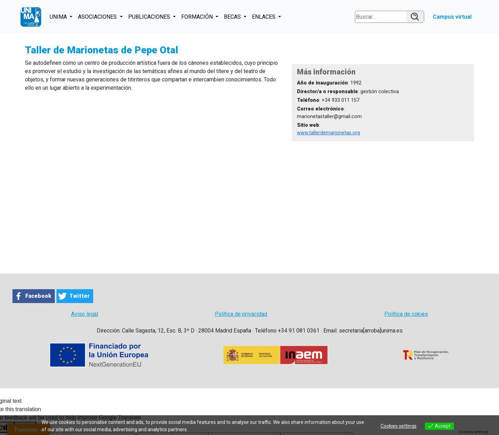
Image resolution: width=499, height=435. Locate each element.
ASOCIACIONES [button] (98, 17)
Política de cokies (406, 314)
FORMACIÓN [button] (197, 17)
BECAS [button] (233, 17)
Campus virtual (452, 17)
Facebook (38, 296)
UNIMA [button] (59, 17)
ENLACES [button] (264, 17)
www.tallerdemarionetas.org (328, 133)
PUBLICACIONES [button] (150, 17)
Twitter (79, 296)
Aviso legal (84, 314)
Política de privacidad (241, 314)
